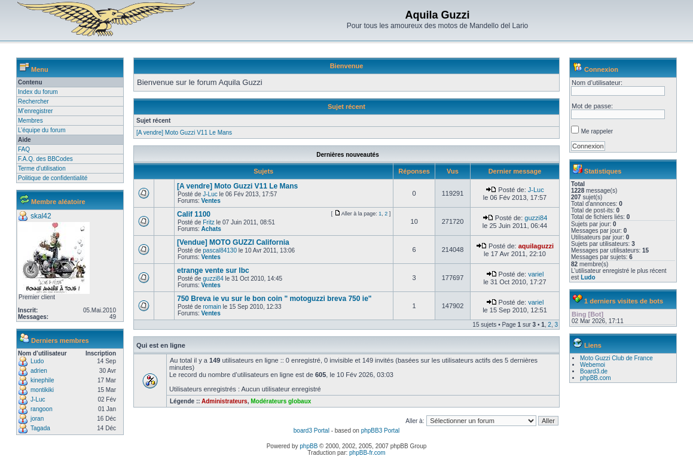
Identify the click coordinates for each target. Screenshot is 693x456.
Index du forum (38, 92)
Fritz (208, 222)
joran (37, 418)
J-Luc (37, 399)
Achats (211, 229)
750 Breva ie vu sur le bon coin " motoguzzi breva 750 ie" (274, 298)
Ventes (210, 200)
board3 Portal (311, 430)
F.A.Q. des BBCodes (45, 159)
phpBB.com (595, 378)
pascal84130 (220, 250)
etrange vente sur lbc (213, 270)
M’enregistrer (35, 111)
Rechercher (33, 101)
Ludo (37, 361)
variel (536, 274)
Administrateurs (225, 401)
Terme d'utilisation (42, 168)
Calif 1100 (193, 214)
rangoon (41, 409)
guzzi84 (535, 217)
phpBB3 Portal (380, 430)
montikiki (42, 390)
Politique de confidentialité (52, 178)
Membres (30, 120)
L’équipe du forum (42, 130)
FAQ (24, 149)
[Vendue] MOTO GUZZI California (233, 242)
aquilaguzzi (536, 246)
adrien (38, 370)
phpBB (309, 446)
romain (212, 306)
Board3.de (593, 371)
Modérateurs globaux (281, 401)
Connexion (601, 69)
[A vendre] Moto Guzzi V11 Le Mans (184, 132)
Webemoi (592, 364)
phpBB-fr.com (367, 452)
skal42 (40, 216)
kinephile (42, 380)
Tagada (40, 428)
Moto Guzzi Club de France (616, 358)
